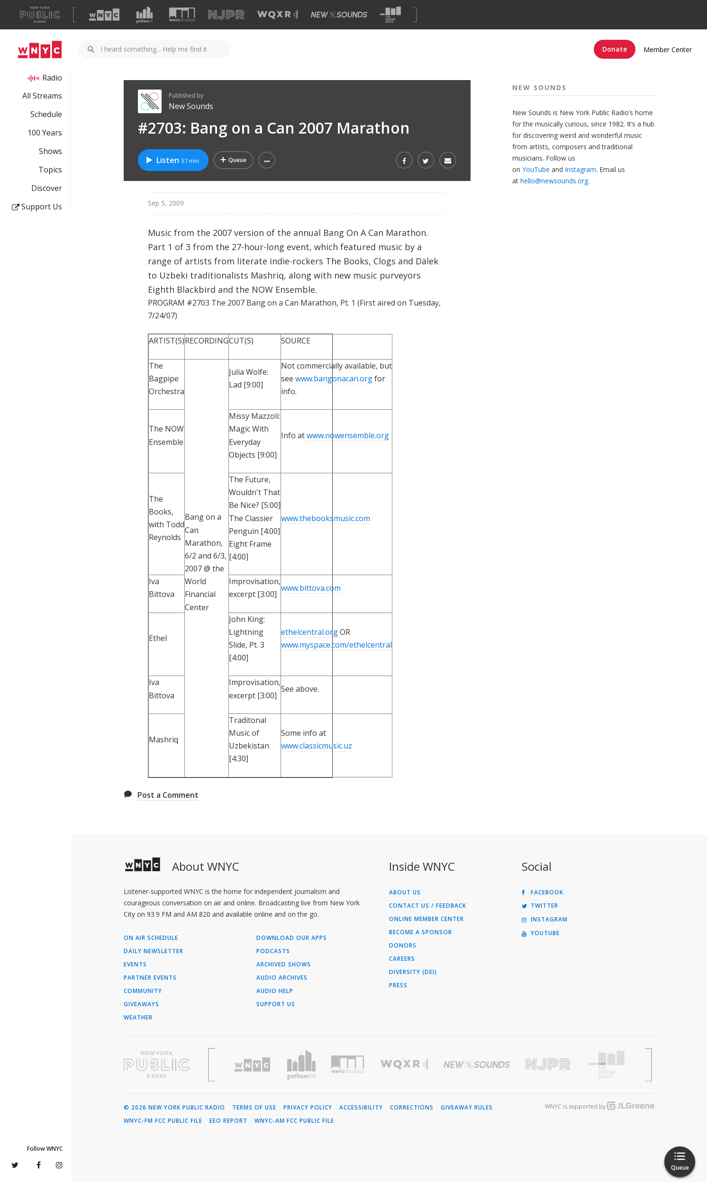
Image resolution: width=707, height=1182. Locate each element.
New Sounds (191, 106)
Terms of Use (254, 1107)
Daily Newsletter (153, 951)
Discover (46, 188)
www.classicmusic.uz (316, 745)
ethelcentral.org (309, 632)
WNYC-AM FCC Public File (294, 1121)
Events (135, 964)
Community (143, 991)
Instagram (580, 169)
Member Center (668, 49)
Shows (50, 151)
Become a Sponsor (420, 932)
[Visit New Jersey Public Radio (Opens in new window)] (549, 1064)
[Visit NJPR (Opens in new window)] (226, 15)
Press (398, 985)
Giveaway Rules (467, 1107)
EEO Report (228, 1121)
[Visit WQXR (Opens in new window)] (277, 14)
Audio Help (274, 991)
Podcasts (273, 951)
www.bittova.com (311, 588)
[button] (266, 160)
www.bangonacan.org (333, 378)
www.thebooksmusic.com (325, 518)
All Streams (42, 95)
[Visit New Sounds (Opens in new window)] (339, 14)
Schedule (46, 114)
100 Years (44, 132)
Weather (138, 1017)
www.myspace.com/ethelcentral (336, 645)
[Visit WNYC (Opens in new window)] (104, 15)
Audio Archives (282, 978)
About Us (405, 892)
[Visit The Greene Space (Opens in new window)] (390, 15)
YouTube (536, 169)
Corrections (412, 1107)
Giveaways (141, 1004)
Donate (614, 49)
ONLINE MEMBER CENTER (426, 919)
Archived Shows (283, 964)
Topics (50, 169)
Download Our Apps (291, 938)
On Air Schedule (151, 938)
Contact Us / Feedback (427, 906)
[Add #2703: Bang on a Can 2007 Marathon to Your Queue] (233, 160)
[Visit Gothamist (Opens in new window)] (144, 14)
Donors (403, 945)
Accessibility (361, 1107)
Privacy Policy (307, 1107)
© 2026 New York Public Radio (174, 1107)
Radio (52, 77)
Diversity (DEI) (413, 972)
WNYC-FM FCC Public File (163, 1121)
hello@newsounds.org (554, 180)
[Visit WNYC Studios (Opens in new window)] (182, 14)
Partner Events (150, 978)
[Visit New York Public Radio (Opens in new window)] (157, 1064)
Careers (402, 959)
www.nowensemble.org (348, 435)
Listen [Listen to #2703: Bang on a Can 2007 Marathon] (172, 160)
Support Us (37, 206)
